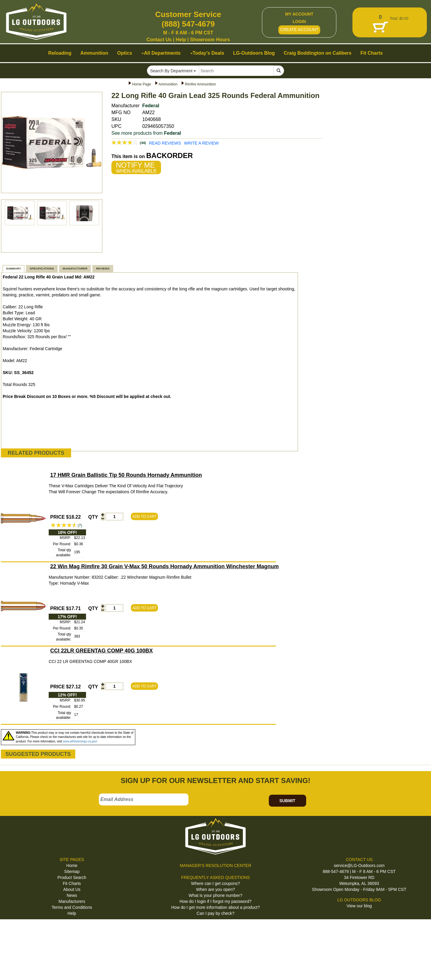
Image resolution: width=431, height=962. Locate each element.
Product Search (71, 877)
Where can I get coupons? (215, 883)
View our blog (359, 905)
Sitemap (71, 871)
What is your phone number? (216, 895)
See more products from (146, 133)
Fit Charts (72, 883)
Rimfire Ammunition (200, 84)
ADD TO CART (144, 516)
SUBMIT (287, 800)
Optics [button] (124, 53)
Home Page (141, 84)
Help (181, 39)
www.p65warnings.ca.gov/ (80, 741)
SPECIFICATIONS (42, 268)
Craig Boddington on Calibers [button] (318, 53)
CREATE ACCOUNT (299, 29)
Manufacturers (72, 901)
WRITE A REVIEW (201, 143)
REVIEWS (102, 268)
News (72, 895)
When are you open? (215, 889)
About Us (72, 889)
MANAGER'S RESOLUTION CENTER (215, 865)
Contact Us (158, 39)
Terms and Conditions (72, 907)
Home (71, 865)
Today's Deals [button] (207, 53)
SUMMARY (13, 268)
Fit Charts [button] (372, 53)
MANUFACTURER (75, 268)
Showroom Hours (210, 39)
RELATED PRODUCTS (36, 453)
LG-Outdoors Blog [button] (254, 53)
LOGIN (299, 21)
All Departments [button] (161, 53)
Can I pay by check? (215, 913)
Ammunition (168, 84)
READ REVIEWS (165, 143)
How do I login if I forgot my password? (215, 901)
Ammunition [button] (94, 53)
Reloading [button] (59, 53)
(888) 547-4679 (188, 23)
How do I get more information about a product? (215, 907)
